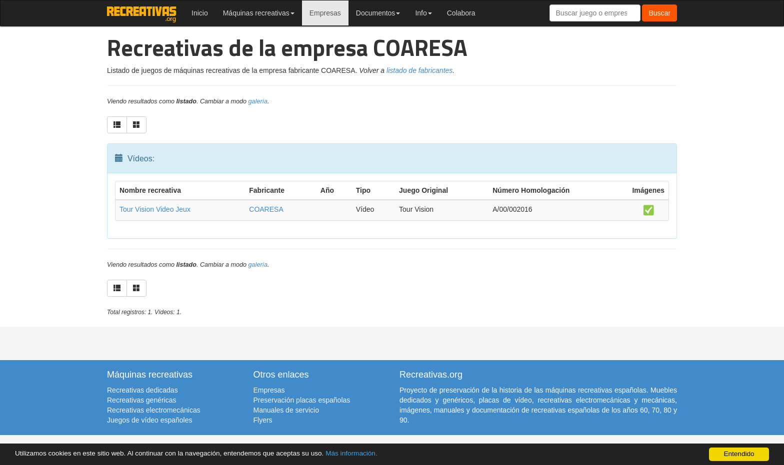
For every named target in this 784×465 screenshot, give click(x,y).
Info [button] (423, 13)
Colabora (461, 13)
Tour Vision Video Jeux (155, 209)
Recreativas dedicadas (142, 390)
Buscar (659, 13)
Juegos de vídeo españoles (149, 420)
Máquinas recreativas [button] (258, 13)
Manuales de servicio (287, 410)
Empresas (325, 13)
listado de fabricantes (419, 70)
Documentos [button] (378, 13)
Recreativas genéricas (141, 400)
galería (258, 101)
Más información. (352, 453)
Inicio (200, 13)
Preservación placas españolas (302, 400)
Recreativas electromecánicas (153, 410)
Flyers (263, 420)
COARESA (266, 209)
